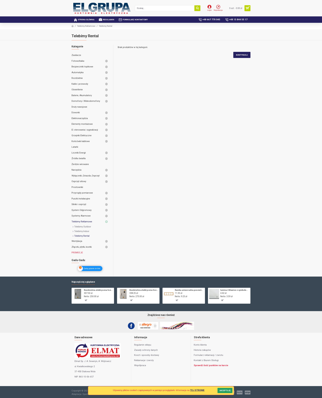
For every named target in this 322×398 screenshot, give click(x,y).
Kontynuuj (242, 55)
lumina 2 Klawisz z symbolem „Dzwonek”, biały (234, 290)
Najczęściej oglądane (83, 281)
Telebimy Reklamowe (86, 26)
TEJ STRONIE (197, 390)
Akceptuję (224, 390)
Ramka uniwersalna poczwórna (189, 290)
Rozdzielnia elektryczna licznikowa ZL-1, (143, 290)
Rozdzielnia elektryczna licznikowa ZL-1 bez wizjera (98, 290)
